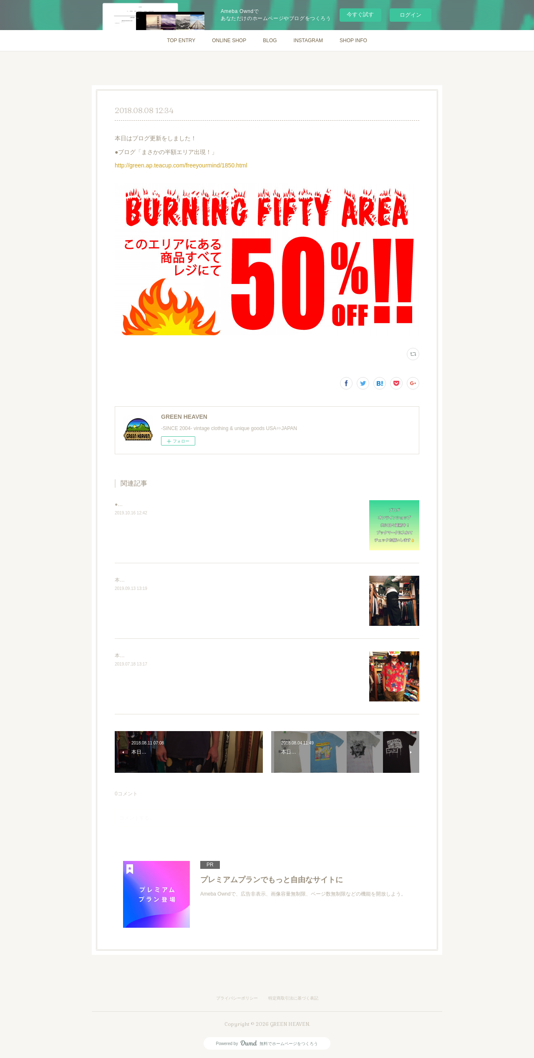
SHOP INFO (353, 40)
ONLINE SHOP (229, 40)
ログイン (410, 15)
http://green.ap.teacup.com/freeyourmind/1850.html (181, 165)
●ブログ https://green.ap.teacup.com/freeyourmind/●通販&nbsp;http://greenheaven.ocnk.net (217, 504)
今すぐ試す (360, 14)
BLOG (270, 40)
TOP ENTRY (181, 40)
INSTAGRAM (308, 40)
